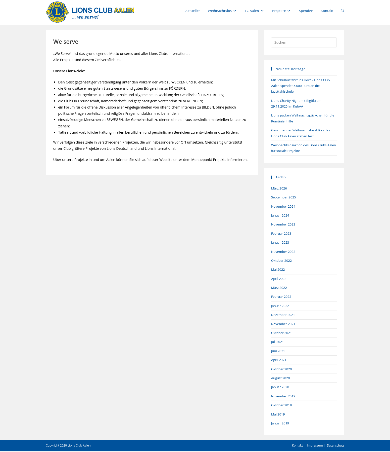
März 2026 (279, 189)
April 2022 (278, 279)
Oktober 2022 (281, 261)
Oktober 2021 (281, 333)
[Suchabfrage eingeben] (304, 43)
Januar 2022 (280, 306)
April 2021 (278, 360)
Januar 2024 (280, 216)
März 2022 (279, 288)
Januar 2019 (280, 423)
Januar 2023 (280, 243)
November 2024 (283, 207)
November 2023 (283, 225)
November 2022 (283, 252)
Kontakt (297, 446)
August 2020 (280, 379)
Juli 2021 (277, 342)
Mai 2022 (278, 270)
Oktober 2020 (281, 369)
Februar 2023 (281, 234)
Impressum (315, 446)
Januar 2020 (280, 387)
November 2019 (283, 396)
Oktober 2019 (281, 406)
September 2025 (283, 198)
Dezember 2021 (283, 315)
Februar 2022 (281, 297)
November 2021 (283, 324)
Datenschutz (335, 446)
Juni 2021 (278, 351)
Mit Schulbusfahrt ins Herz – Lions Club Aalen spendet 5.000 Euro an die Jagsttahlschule (300, 86)
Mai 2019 (278, 415)
